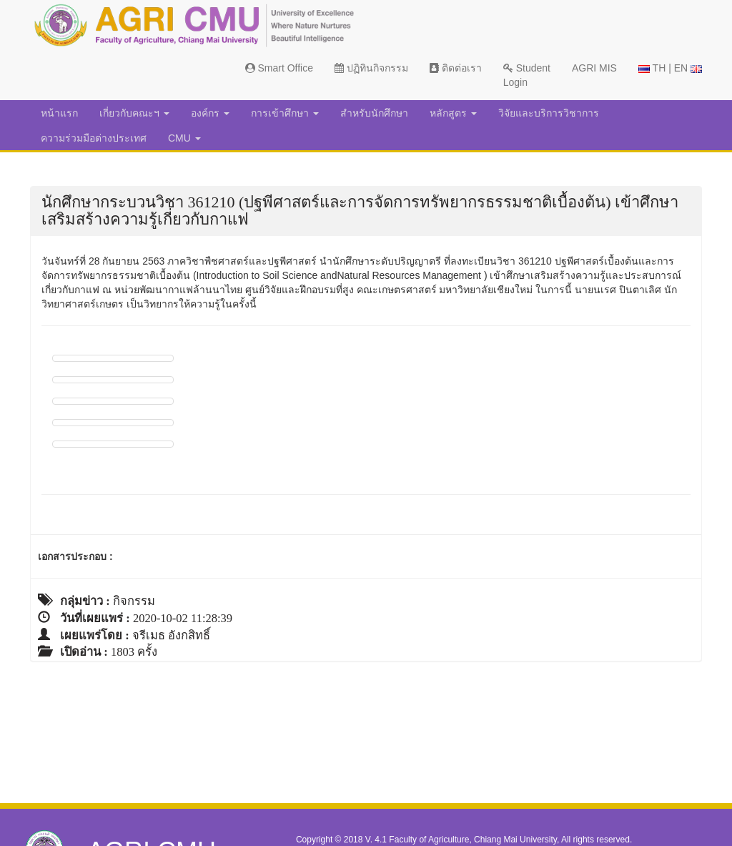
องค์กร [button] (210, 113)
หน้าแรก (59, 113)
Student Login (526, 75)
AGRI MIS (594, 68)
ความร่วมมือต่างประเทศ (94, 138)
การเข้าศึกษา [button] (285, 113)
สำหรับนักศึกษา (374, 113)
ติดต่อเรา (456, 68)
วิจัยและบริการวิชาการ (548, 113)
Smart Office (279, 68)
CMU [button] (184, 138)
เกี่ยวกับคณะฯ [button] (134, 113)
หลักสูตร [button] (453, 113)
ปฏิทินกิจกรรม (371, 68)
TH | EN (670, 68)
